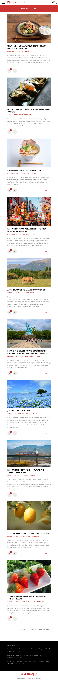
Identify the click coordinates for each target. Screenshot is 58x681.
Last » (33, 629)
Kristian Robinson (32, 356)
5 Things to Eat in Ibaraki (18, 411)
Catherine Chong (30, 173)
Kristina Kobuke (32, 536)
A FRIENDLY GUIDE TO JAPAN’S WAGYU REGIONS (26, 290)
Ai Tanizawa (27, 51)
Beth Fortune (29, 234)
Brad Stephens (30, 475)
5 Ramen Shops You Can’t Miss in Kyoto (24, 170)
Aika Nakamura (31, 413)
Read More (46, 71)
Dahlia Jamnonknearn (35, 601)
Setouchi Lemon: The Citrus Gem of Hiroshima (28, 533)
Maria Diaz (29, 292)
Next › (25, 629)
